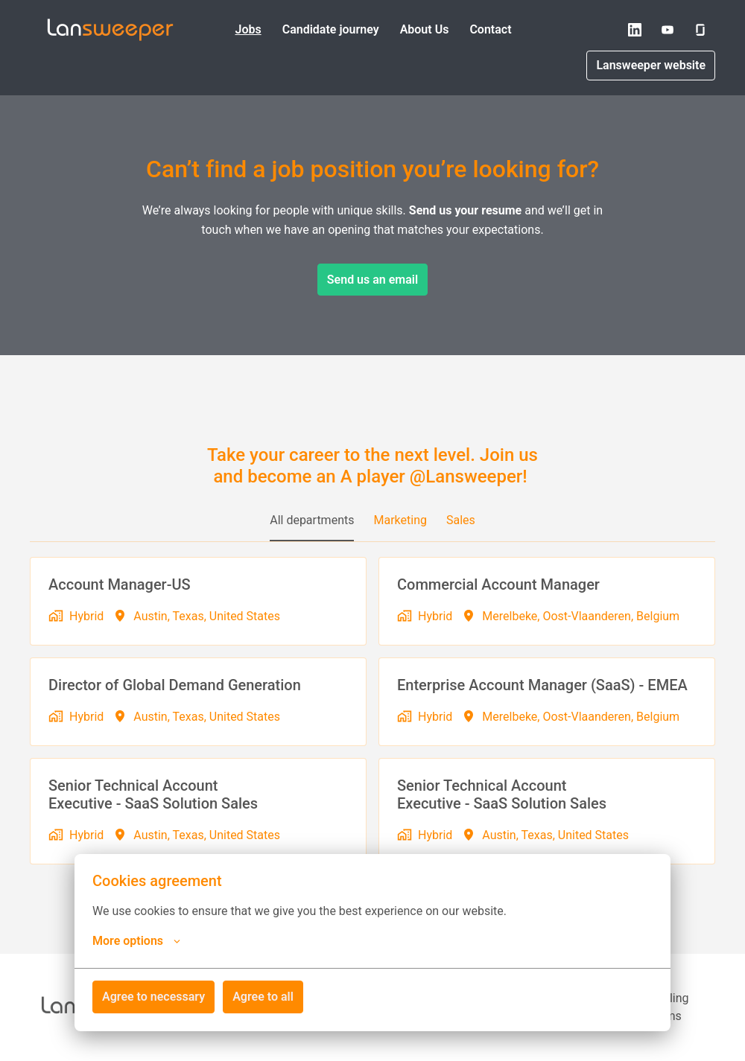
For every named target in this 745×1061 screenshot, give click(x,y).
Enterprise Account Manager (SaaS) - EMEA (542, 685)
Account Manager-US (119, 584)
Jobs (248, 29)
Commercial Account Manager (498, 584)
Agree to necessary (153, 997)
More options (136, 941)
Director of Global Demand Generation (174, 685)
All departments (312, 520)
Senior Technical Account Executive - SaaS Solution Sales (153, 794)
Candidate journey (330, 29)
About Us (424, 29)
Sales (460, 520)
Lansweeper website (651, 65)
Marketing (399, 520)
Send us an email (372, 280)
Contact (490, 29)
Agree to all (263, 997)
